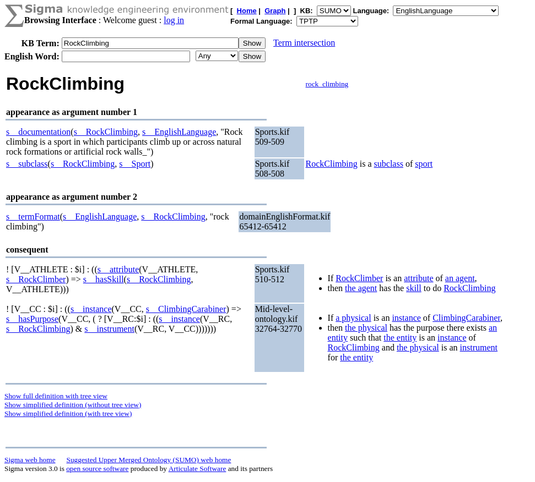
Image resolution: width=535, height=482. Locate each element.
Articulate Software (197, 468)
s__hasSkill (103, 279)
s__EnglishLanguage (179, 131)
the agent (361, 288)
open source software (97, 468)
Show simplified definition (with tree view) (68, 413)
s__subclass (27, 163)
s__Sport (134, 163)
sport (424, 163)
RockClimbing (332, 163)
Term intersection (304, 42)
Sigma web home (30, 460)
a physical (353, 317)
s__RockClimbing (106, 131)
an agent (460, 278)
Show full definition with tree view (55, 396)
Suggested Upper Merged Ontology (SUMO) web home (149, 460)
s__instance (91, 309)
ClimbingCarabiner (466, 317)
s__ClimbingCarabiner (186, 309)
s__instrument (109, 328)
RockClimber (359, 278)
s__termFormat (33, 216)
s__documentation (38, 131)
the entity (400, 337)
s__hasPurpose (32, 319)
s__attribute (118, 269)
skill (413, 288)
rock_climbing (327, 84)
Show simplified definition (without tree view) (72, 405)
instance (406, 317)
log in (174, 20)
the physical (366, 327)
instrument (479, 347)
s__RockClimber (36, 279)
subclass (388, 163)
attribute (418, 278)
